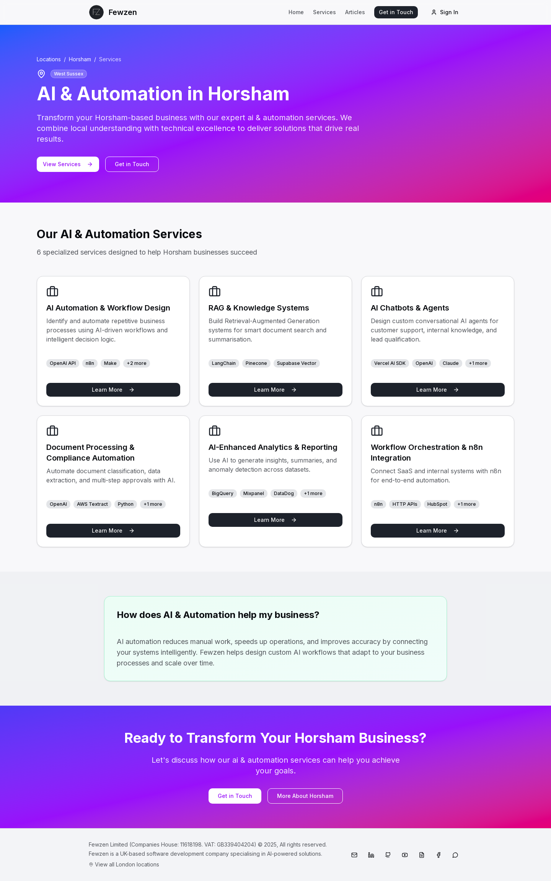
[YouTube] (405, 855)
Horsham (80, 59)
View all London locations (124, 864)
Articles (355, 12)
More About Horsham (305, 796)
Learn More (113, 389)
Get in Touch (396, 12)
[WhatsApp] (455, 855)
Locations (49, 59)
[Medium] (422, 855)
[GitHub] (388, 855)
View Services (68, 164)
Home (296, 12)
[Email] (354, 855)
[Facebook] (438, 855)
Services (324, 12)
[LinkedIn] (371, 855)
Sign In (444, 12)
